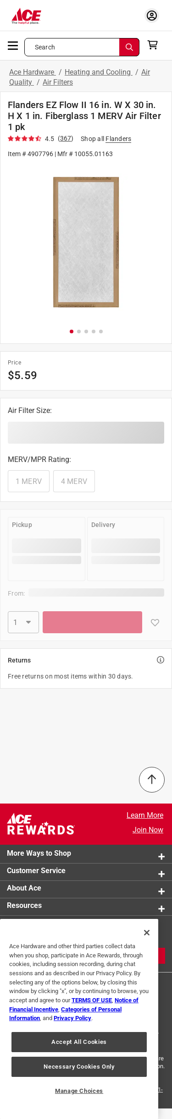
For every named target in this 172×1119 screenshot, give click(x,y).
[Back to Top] (152, 780)
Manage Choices (79, 1090)
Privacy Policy (72, 1018)
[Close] (147, 933)
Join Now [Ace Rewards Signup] (148, 830)
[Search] (129, 47)
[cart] (155, 44)
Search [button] (45, 47)
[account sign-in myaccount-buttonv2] (152, 15)
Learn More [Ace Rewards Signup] (145, 815)
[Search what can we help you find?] (81, 47)
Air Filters (58, 82)
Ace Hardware (32, 72)
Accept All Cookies (79, 1041)
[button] (86, 242)
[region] (79, 1019)
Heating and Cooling (99, 72)
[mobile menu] (13, 44)
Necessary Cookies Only (79, 1066)
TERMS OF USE (92, 1000)
